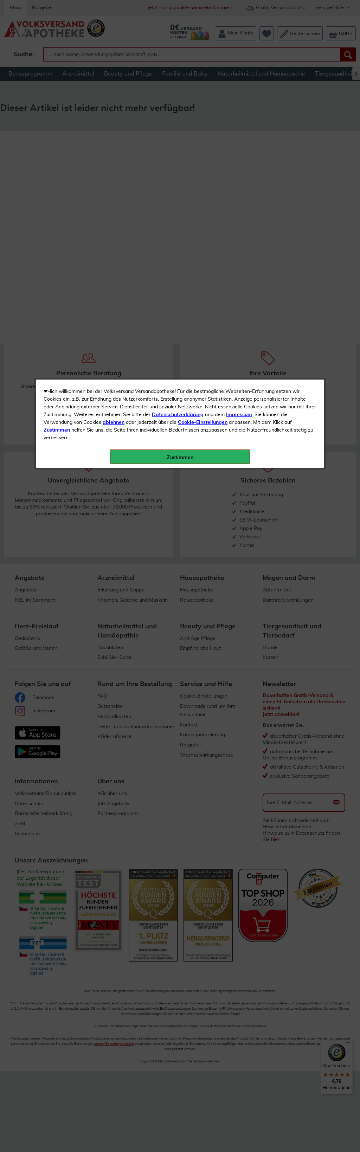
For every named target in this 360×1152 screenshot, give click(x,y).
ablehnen (113, 165)
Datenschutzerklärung (178, 157)
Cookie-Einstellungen (202, 165)
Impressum (239, 157)
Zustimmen (57, 173)
